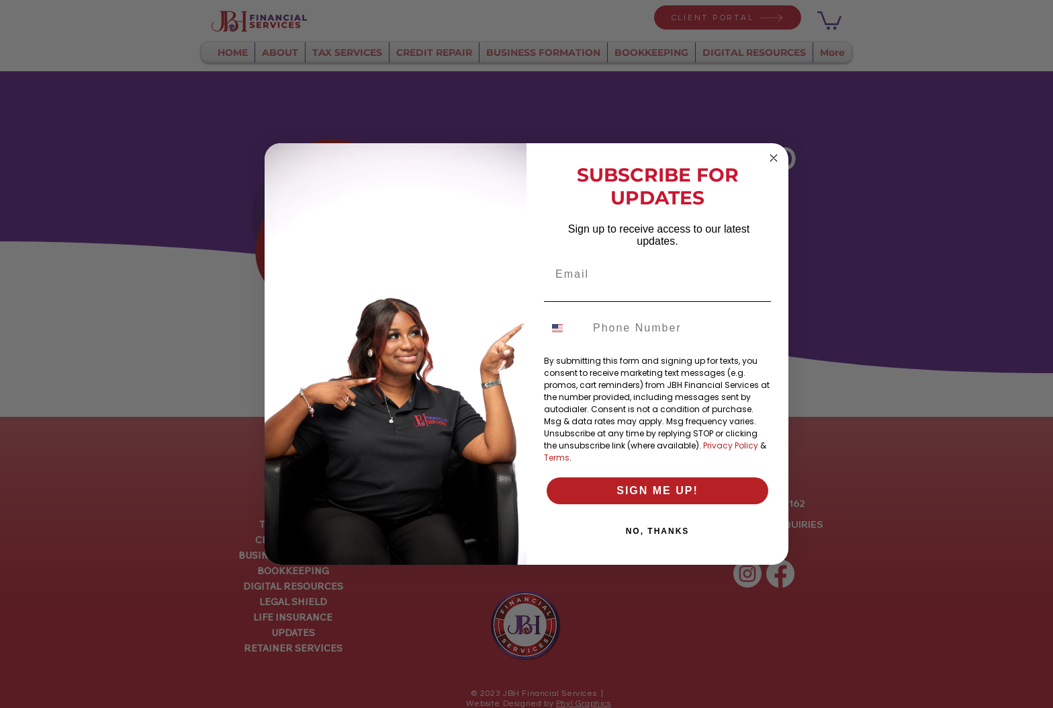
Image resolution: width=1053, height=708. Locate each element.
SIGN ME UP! (657, 490)
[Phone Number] (678, 328)
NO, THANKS (658, 531)
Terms (556, 457)
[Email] (657, 274)
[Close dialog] (774, 158)
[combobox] (565, 328)
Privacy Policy (730, 445)
